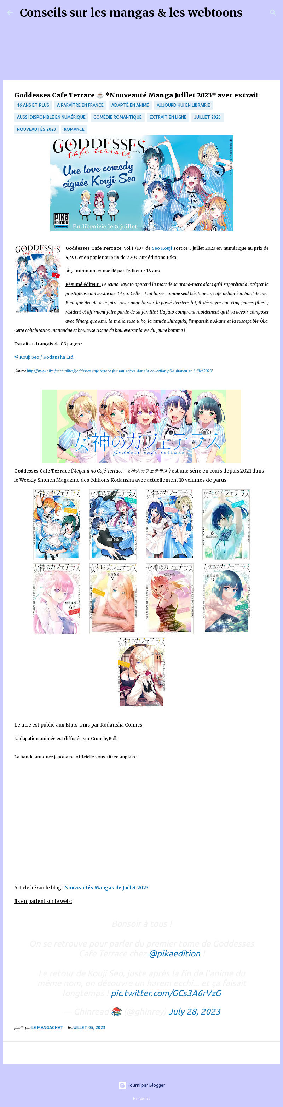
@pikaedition (174, 953)
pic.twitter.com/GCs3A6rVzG (166, 993)
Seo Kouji (162, 248)
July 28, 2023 (194, 1011)
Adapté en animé (130, 105)
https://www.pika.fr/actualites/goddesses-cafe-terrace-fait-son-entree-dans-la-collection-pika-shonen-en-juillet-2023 (119, 371)
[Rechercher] (252, 12)
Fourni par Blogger (141, 1085)
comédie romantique (117, 117)
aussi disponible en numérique (51, 117)
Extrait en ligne (168, 117)
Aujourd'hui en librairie (183, 105)
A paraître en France (80, 105)
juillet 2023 (207, 117)
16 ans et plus (33, 105)
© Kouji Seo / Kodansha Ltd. (44, 357)
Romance (74, 129)
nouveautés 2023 (36, 129)
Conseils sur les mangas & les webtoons (131, 13)
